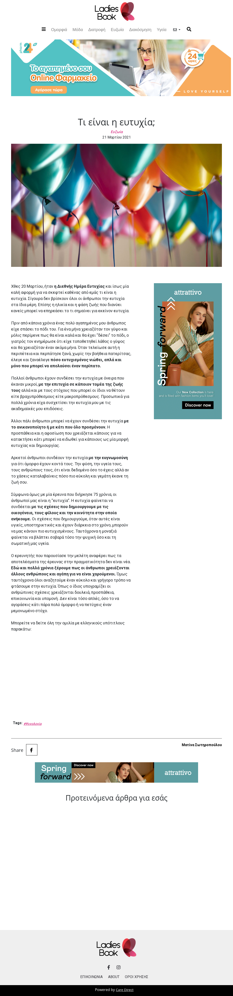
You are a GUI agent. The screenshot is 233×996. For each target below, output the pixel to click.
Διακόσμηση (140, 29)
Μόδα (78, 29)
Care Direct (124, 989)
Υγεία (162, 29)
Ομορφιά (59, 29)
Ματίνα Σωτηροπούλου (202, 745)
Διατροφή (96, 29)
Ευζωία (117, 29)
